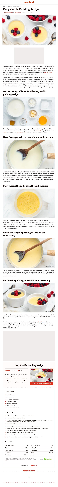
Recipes (5, 6)
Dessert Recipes (17, 6)
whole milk (38, 131)
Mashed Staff (18, 12)
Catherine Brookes (8, 12)
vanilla (4, 133)
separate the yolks (21, 133)
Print (20, 370)
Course (10, 6)
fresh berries (41, 322)
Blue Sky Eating (48, 72)
